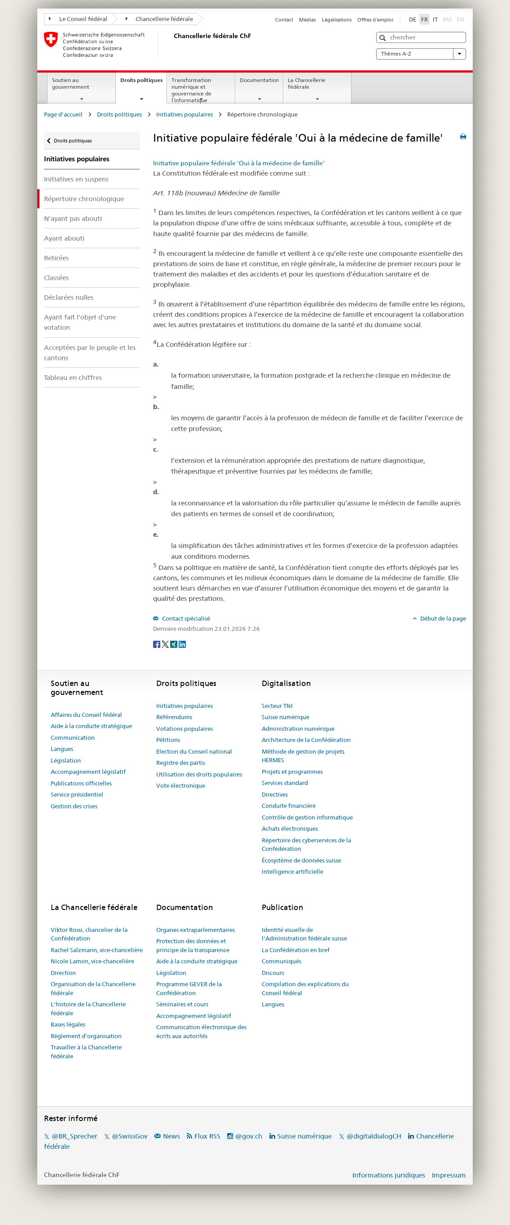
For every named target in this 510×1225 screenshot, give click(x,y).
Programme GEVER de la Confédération (189, 988)
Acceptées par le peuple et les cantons (90, 352)
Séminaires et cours (182, 1004)
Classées (56, 277)
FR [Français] (424, 19)
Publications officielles (81, 783)
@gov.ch (248, 1136)
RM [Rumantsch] (447, 19)
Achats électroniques (290, 828)
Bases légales (68, 1024)
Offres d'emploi (375, 20)
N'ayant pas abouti (73, 218)
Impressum (449, 1175)
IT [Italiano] (435, 19)
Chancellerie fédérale (159, 18)
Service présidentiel (77, 794)
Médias (307, 20)
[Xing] (174, 643)
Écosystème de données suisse (301, 860)
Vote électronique (180, 785)
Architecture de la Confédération (306, 739)
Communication (73, 737)
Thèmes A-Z (421, 54)
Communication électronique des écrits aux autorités (201, 1031)
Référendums (174, 716)
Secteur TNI (277, 705)
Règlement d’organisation (86, 1036)
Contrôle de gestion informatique (307, 817)
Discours (273, 972)
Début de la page (442, 618)
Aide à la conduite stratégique (91, 725)
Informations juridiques (388, 1175)
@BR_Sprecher (74, 1136)
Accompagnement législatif (88, 771)
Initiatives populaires (184, 114)
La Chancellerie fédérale (306, 83)
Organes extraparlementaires (195, 929)
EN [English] (460, 19)
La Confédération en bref (296, 949)
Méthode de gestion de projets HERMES (303, 756)
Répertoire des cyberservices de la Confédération (306, 845)
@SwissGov (129, 1136)
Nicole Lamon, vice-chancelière (92, 961)
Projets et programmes (292, 771)
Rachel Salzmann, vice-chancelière (97, 949)
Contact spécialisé (185, 618)
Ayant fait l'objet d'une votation (80, 322)
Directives (275, 794)
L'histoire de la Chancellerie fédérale (88, 1009)
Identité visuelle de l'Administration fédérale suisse (304, 934)
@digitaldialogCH (374, 1136)
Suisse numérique (285, 716)
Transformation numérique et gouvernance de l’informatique (191, 90)
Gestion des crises (74, 806)
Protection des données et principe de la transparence (192, 945)
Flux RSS (207, 1136)
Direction (63, 972)
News (171, 1136)
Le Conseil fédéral (78, 18)
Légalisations (337, 20)
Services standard (285, 782)
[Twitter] (166, 643)
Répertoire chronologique (84, 198)
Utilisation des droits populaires (199, 774)
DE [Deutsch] (412, 19)
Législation (66, 760)
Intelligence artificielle (292, 871)
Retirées (56, 258)
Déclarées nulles (68, 297)
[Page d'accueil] (172, 44)
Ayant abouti (64, 238)
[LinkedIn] (182, 643)
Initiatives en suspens (76, 179)
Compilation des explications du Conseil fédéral (305, 988)
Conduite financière (289, 805)
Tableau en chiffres (73, 377)
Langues (62, 748)
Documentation (259, 80)
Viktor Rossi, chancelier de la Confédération (89, 934)
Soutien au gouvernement (70, 83)
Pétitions (168, 739)
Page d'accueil (63, 114)
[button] (384, 37)
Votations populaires (184, 728)
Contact (284, 20)
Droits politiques (143, 83)
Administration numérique (298, 728)
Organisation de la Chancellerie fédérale (93, 988)
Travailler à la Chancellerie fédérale (86, 1052)
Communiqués (281, 961)
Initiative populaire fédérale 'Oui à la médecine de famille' (239, 163)
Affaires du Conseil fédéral (86, 714)
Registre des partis (180, 762)
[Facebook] (157, 643)
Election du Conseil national (194, 751)
